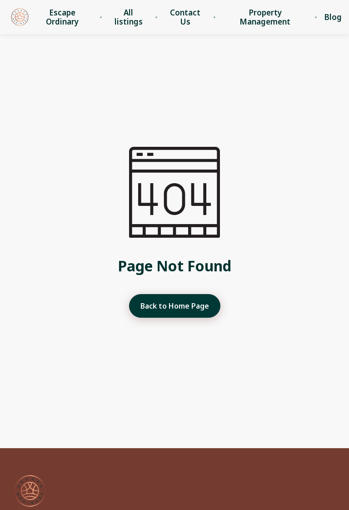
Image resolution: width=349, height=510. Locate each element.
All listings (129, 17)
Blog (333, 17)
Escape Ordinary (62, 17)
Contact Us (185, 17)
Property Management (264, 17)
